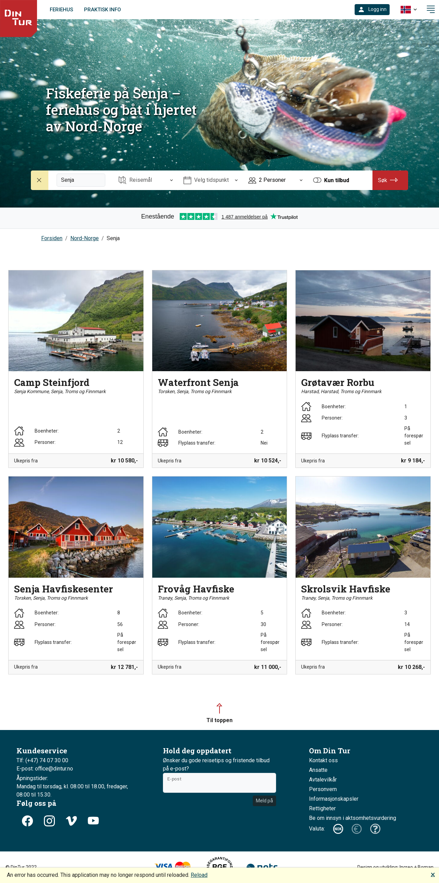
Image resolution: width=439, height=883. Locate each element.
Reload (199, 875)
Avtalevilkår (323, 779)
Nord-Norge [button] (84, 238)
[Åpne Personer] (275, 180)
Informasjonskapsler (333, 799)
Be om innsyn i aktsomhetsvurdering (352, 818)
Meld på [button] (264, 800)
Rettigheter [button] (322, 808)
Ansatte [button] (318, 770)
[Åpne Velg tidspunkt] (210, 180)
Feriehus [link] (61, 10)
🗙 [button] (433, 874)
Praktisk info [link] (102, 10)
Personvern (323, 789)
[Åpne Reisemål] (145, 180)
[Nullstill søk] (40, 180)
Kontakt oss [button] (323, 760)
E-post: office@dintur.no (44, 768)
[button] (372, 9)
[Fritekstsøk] (81, 180)
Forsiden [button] (51, 238)
